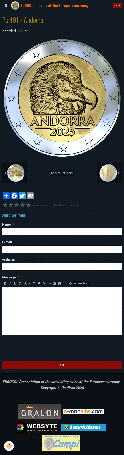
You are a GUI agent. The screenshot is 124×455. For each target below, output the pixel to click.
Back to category (62, 172)
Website (8, 260)
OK (62, 365)
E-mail (7, 242)
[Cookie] (9, 446)
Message (9, 277)
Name (6, 224)
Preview (80, 283)
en (115, 5)
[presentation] (36, 348)
